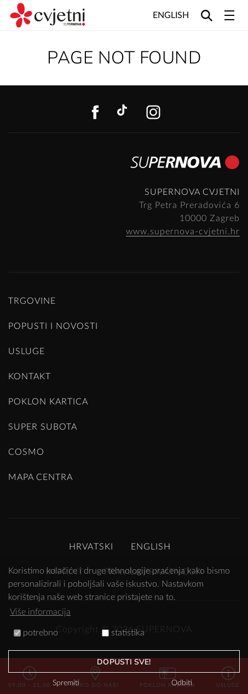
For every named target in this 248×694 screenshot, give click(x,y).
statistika (123, 632)
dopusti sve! (124, 662)
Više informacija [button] (40, 612)
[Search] (206, 15)
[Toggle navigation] (229, 15)
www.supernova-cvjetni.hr (183, 231)
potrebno (36, 632)
